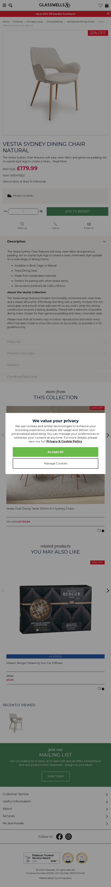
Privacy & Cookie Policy (64, 441)
